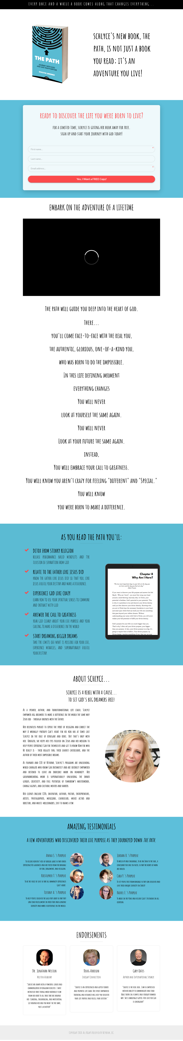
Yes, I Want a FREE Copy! (91, 180)
